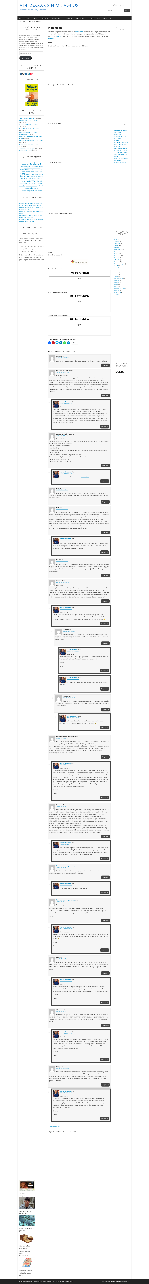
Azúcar (116, 246)
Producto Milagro (119, 264)
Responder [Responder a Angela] (105, 502)
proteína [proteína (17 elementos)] (22, 186)
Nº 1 (111, 18)
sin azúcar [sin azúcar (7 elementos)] (34, 188)
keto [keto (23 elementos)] (21, 176)
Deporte (116, 252)
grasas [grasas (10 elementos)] (36, 174)
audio (82, 32)
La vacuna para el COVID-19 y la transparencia (24, 1253)
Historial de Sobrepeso (121, 142)
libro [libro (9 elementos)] (25, 176)
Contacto (91, 18)
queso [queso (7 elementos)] (35, 186)
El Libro (27, 18)
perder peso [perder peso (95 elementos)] (35, 180)
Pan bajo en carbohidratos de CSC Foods (31, 140)
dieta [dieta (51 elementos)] (22, 173)
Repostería (117, 292)
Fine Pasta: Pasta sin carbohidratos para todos (25, 1273)
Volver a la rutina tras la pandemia (28, 124)
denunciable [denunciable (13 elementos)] (38, 171)
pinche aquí (51, 38)
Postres (116, 290)
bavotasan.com (125, 1281)
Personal (117, 262)
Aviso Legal (22, 21)
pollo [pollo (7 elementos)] (36, 183)
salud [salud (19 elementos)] (30, 188)
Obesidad (117, 260)
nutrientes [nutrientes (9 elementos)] (32, 178)
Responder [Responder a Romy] (105, 1085)
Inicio (20, 18)
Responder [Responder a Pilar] (105, 532)
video (77, 32)
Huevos (116, 280)
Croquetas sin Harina (120, 136)
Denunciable (118, 250)
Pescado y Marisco (119, 288)
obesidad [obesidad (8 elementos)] (37, 178)
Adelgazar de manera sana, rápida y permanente (120, 132)
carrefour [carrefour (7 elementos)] (31, 170)
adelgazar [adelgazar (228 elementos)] (35, 163)
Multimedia (68, 18)
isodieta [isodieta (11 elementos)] (41, 174)
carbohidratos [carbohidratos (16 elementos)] (24, 170)
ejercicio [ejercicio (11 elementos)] (28, 174)
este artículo (85, 477)
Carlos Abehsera (65, 402)
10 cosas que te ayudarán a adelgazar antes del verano (121, 154)
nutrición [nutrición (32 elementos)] (25, 178)
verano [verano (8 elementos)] (35, 192)
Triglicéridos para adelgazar (27, 149)
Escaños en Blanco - (25, 211)
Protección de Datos (35, 21)
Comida (116, 248)
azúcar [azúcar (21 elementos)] (41, 166)
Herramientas (56, 18)
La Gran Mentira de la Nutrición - (28, 215)
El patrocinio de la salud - (26, 219)
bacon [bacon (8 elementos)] (25, 168)
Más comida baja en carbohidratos (29, 128)
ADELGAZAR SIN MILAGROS (48, 5)
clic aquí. (60, 36)
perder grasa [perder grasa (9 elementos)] (25, 181)
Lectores (116, 282)
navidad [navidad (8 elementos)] (38, 176)
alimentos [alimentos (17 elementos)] (35, 166)
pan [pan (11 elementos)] (41, 178)
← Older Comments (54, 1127)
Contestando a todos (120, 162)
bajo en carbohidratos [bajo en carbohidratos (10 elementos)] (33, 168)
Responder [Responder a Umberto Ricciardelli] (105, 395)
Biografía (116, 140)
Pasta (116, 286)
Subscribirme (25, 58)
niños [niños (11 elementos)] (41, 176)
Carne (116, 276)
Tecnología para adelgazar (26, 118)
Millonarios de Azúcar (25, 151)
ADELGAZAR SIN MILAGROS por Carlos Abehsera (42, 1281)
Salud (116, 266)
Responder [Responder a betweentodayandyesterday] (105, 757)
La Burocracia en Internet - (26, 207)
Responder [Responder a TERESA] (105, 365)
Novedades (117, 256)
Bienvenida (117, 138)
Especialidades (118, 278)
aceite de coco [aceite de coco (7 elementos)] (25, 164)
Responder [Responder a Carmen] (105, 575)
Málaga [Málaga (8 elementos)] (33, 176)
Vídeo (116, 294)
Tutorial (116, 268)
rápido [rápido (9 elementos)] (26, 188)
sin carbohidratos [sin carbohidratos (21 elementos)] (30, 189)
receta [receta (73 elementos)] (41, 185)
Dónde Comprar (79, 18)
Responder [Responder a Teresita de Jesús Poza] (105, 465)
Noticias (116, 254)
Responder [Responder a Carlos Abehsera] (104, 427)
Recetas (105, 18)
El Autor (35, 18)
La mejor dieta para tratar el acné (28, 120)
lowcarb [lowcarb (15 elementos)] (29, 176)
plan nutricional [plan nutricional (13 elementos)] (30, 183)
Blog (98, 18)
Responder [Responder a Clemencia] (105, 1025)
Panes (116, 284)
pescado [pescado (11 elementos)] (22, 183)
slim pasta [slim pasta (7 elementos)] (34, 190)
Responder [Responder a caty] (105, 973)
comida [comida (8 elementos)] (32, 171)
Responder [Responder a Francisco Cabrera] (105, 836)
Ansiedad (117, 244)
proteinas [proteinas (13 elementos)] (41, 183)
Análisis (116, 241)
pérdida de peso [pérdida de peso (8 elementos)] (30, 186)
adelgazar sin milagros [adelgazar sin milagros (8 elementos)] (25, 166)
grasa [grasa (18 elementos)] (32, 174)
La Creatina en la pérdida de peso (28, 145)
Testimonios (45, 18)
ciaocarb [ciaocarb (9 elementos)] (37, 170)
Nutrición (117, 258)
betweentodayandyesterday (65, 866)
